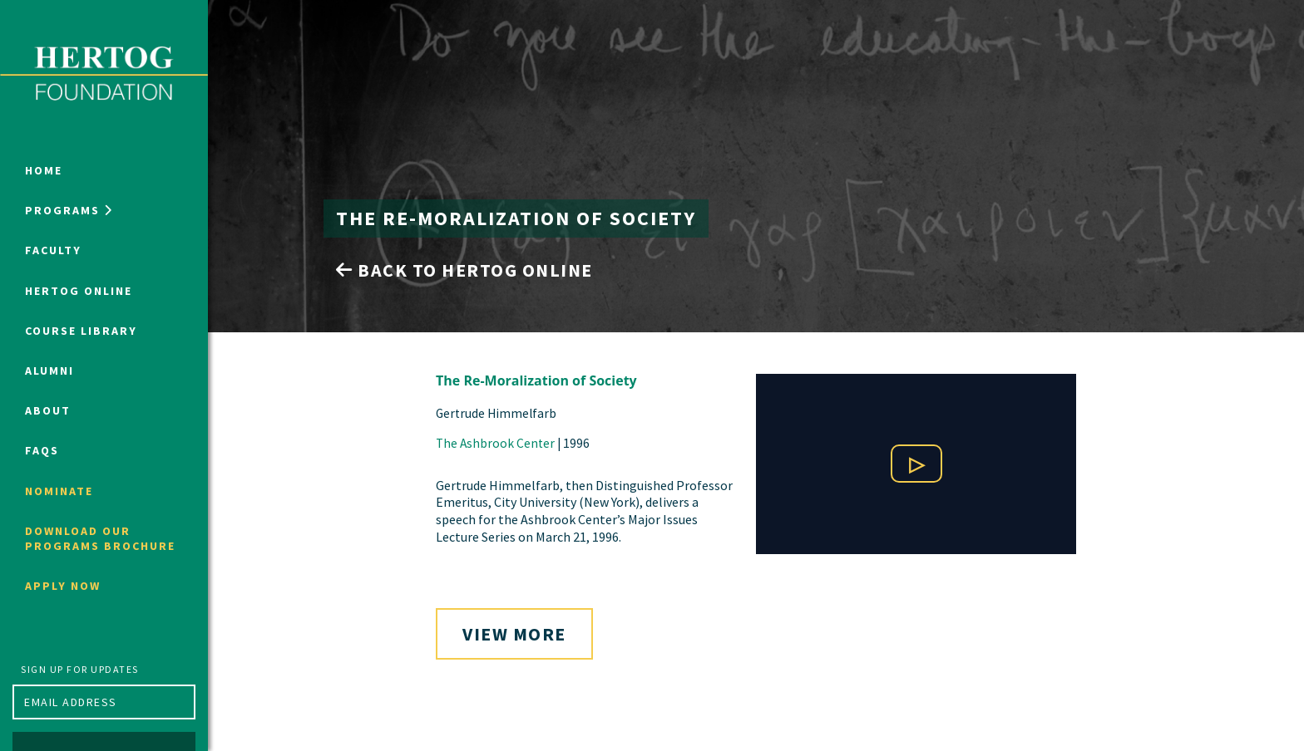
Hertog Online (78, 290)
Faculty (53, 250)
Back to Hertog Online (464, 270)
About (48, 410)
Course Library (81, 330)
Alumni (49, 370)
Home (43, 170)
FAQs (42, 450)
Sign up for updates (80, 669)
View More (514, 633)
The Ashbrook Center (495, 443)
